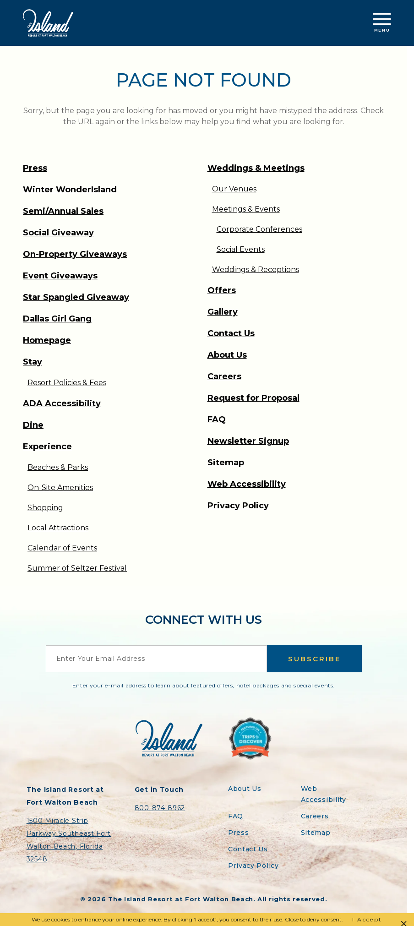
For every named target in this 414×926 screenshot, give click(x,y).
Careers (224, 376)
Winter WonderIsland (70, 190)
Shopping (45, 507)
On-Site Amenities (60, 487)
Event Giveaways (60, 276)
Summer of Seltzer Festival (77, 568)
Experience (47, 446)
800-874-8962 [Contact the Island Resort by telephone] (160, 808)
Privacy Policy (238, 506)
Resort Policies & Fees (66, 382)
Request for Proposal (253, 398)
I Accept (367, 919)
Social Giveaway (58, 233)
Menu (382, 23)
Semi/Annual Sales (63, 211)
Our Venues (234, 189)
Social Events (241, 249)
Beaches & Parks (57, 467)
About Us (227, 355)
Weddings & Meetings (256, 168)
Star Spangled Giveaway (76, 297)
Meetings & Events (246, 209)
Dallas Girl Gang (57, 319)
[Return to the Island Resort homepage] (48, 23)
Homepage (47, 340)
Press (35, 168)
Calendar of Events (62, 548)
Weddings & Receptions (255, 269)
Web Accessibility (246, 484)
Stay (32, 362)
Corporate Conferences (259, 229)
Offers (221, 290)
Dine (33, 425)
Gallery (222, 312)
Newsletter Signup (248, 441)
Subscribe (314, 658)
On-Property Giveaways (75, 254)
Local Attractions (57, 527)
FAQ (216, 419)
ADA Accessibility (62, 403)
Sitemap (225, 463)
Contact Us (231, 333)
